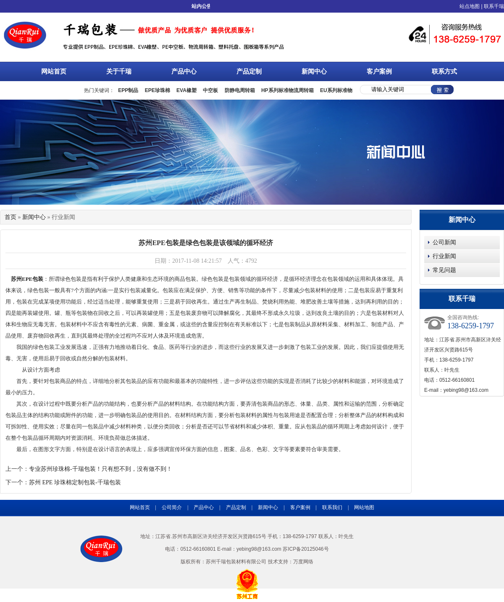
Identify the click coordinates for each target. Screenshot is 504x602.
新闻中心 (323, 71)
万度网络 (303, 562)
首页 (10, 217)
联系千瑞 (494, 6)
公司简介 (172, 507)
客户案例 (379, 71)
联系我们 (332, 507)
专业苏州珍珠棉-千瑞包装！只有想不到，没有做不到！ (100, 469)
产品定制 (249, 71)
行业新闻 (444, 256)
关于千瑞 (127, 71)
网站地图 (364, 507)
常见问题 (444, 270)
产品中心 (192, 71)
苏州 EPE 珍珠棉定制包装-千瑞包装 (75, 482)
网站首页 (53, 71)
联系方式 (444, 71)
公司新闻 (444, 242)
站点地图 (469, 6)
